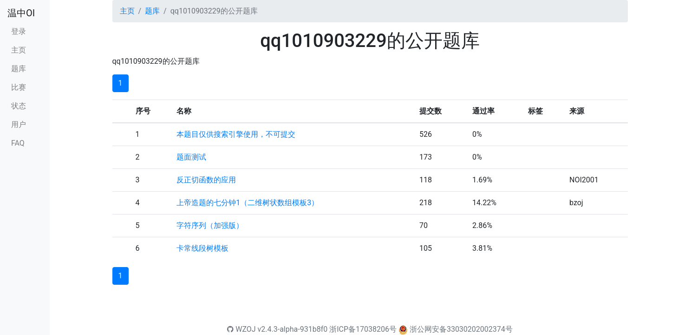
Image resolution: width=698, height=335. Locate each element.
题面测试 (191, 157)
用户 (18, 124)
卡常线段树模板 (202, 248)
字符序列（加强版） (209, 225)
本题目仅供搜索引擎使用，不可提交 (235, 134)
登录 (18, 31)
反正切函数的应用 (206, 179)
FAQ (18, 143)
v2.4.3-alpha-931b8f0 (293, 329)
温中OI (21, 13)
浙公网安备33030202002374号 (461, 329)
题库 (18, 68)
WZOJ (241, 329)
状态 (18, 105)
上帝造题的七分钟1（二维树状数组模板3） (247, 202)
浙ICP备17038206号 (363, 329)
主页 (18, 50)
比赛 (18, 87)
